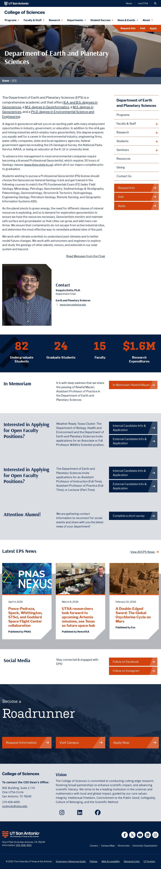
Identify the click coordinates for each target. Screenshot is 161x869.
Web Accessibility (110, 861)
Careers (94, 845)
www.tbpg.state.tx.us (38, 164)
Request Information (27, 743)
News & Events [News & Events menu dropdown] (126, 20)
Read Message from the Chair (85, 256)
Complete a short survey (134, 515)
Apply (153, 28)
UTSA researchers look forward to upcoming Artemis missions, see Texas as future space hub (78, 617)
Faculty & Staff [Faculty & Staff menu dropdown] (33, 20)
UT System (149, 861)
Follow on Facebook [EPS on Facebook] (134, 661)
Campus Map (108, 845)
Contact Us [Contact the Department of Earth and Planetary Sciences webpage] (124, 176)
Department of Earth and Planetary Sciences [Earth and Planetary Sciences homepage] (136, 103)
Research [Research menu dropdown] (54, 20)
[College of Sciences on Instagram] (62, 813)
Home (5, 80)
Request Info (128, 28)
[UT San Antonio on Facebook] (125, 835)
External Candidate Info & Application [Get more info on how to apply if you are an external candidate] (134, 486)
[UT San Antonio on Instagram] (155, 835)
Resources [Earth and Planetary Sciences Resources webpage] (123, 158)
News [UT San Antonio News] (129, 3)
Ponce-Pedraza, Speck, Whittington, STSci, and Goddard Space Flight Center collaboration (25, 617)
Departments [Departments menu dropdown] (75, 20)
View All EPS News (144, 552)
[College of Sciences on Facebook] (98, 813)
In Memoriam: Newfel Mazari (134, 385)
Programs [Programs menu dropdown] (10, 20)
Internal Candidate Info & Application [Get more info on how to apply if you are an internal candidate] (134, 473)
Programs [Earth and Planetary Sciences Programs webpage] (123, 115)
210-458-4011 (24, 845)
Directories (124, 845)
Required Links (132, 861)
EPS (14, 80)
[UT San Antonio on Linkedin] (148, 835)
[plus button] (136, 123)
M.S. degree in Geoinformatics (47, 107)
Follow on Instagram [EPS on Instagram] (134, 670)
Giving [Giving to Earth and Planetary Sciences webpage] (121, 167)
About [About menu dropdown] (146, 20)
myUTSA (143, 3)
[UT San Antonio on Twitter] (132, 835)
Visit (142, 28)
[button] (155, 3)
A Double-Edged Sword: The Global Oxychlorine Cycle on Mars (133, 614)
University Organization (144, 845)
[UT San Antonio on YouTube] (140, 835)
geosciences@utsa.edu (73, 304)
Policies (93, 861)
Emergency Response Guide (71, 861)
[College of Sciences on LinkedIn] (80, 813)
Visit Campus (81, 743)
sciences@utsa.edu (14, 806)
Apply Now (135, 743)
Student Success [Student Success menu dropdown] (100, 20)
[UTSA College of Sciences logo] (24, 11)
